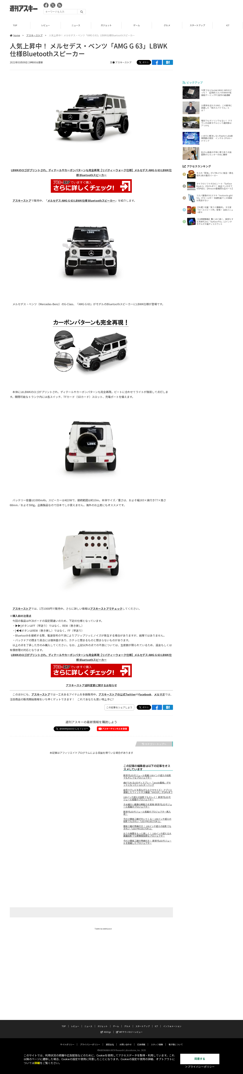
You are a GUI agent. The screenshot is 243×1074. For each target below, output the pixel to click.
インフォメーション (172, 1023)
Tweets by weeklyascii (103, 928)
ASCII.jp (106, 1029)
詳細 (37, 1063)
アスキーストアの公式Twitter (117, 694)
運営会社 (110, 1041)
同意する (199, 1058)
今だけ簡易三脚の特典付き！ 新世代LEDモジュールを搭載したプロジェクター (147, 842)
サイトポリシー (67, 1041)
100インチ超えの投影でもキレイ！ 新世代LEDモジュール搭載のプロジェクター (147, 798)
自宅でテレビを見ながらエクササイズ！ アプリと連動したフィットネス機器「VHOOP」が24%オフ (148, 791)
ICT (227, 25)
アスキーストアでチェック (106, 609)
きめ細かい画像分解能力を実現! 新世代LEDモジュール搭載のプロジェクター (147, 805)
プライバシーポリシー (90, 1041)
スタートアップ (197, 25)
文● (112, 62)
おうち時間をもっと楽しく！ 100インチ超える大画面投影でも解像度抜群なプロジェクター (147, 834)
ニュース (76, 25)
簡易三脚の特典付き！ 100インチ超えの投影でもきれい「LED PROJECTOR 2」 (147, 827)
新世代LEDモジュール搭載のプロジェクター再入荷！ (147, 813)
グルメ (167, 25)
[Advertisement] (171, 9)
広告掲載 (141, 1041)
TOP (15, 25)
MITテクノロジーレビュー (129, 1029)
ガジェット (106, 25)
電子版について (176, 1041)
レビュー (45, 25)
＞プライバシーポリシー (200, 1066)
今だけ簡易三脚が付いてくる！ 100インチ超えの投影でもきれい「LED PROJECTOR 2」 (147, 820)
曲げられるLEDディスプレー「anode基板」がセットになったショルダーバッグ (147, 783)
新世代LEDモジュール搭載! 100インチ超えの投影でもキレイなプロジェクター (147, 776)
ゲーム (136, 25)
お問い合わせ (125, 1041)
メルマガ (159, 694)
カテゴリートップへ (154, 744)
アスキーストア (34, 35)
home (15, 35)
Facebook (145, 694)
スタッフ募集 (157, 1041)
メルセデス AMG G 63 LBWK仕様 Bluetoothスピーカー (81, 201)
